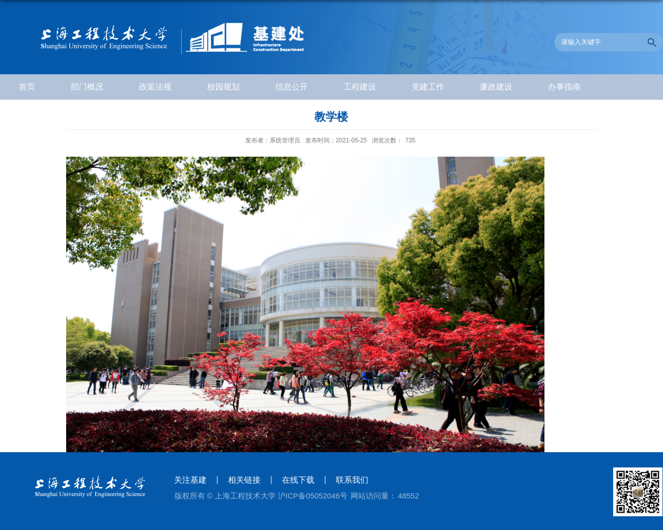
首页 (27, 86)
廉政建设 (496, 86)
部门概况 (87, 86)
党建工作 (428, 86)
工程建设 (359, 86)
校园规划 (223, 86)
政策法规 (155, 86)
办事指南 (564, 86)
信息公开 (291, 86)
